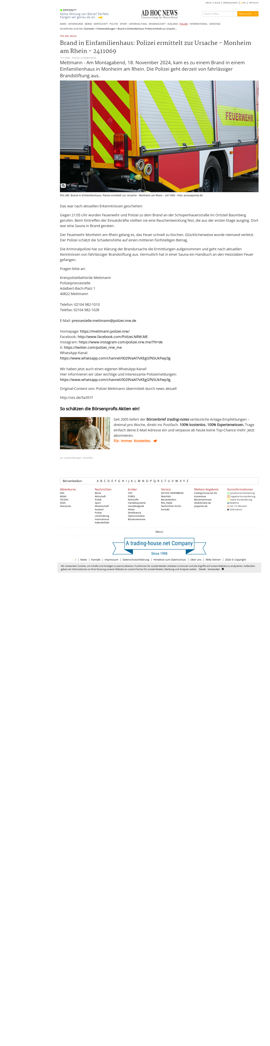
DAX (62, 493)
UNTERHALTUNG (138, 23)
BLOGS (217, 3)
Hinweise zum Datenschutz (170, 559)
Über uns (195, 559)
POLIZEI (183, 23)
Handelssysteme (137, 502)
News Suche (245, 13)
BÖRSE (88, 23)
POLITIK (114, 23)
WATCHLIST (254, 3)
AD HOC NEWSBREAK (172, 493)
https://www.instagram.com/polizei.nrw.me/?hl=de (121, 342)
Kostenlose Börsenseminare (202, 498)
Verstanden (214, 569)
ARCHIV (209, 3)
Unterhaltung (102, 515)
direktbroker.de (202, 502)
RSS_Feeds (166, 502)
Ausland (99, 509)
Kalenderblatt (102, 522)
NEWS (63, 23)
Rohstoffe (133, 499)
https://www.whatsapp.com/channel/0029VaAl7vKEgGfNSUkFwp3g (115, 358)
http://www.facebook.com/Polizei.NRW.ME (113, 336)
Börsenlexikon (72, 481)
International (102, 519)
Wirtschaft (100, 496)
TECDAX (64, 499)
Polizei (98, 512)
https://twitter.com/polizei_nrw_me (93, 347)
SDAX (63, 502)
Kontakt (165, 509)
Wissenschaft (102, 506)
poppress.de (200, 506)
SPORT (123, 23)
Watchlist (166, 496)
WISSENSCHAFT (157, 23)
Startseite (89, 28)
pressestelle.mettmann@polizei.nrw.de (104, 320)
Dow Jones (65, 506)
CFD (130, 493)
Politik (98, 499)
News (83, 559)
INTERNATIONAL (199, 23)
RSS (243, 3)
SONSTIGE (214, 23)
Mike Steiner (213, 559)
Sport (98, 502)
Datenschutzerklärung (136, 559)
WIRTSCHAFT (101, 23)
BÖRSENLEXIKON (230, 3)
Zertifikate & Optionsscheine (136, 514)
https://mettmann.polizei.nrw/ (105, 331)
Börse (98, 493)
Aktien (131, 509)
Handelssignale (136, 506)
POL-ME (64, 36)
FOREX (131, 496)
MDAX (63, 496)
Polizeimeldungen (105, 28)
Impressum (111, 559)
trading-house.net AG (205, 493)
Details (202, 569)
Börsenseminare (136, 519)
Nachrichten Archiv (171, 506)
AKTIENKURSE (75, 23)
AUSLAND (172, 23)
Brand (73, 36)
